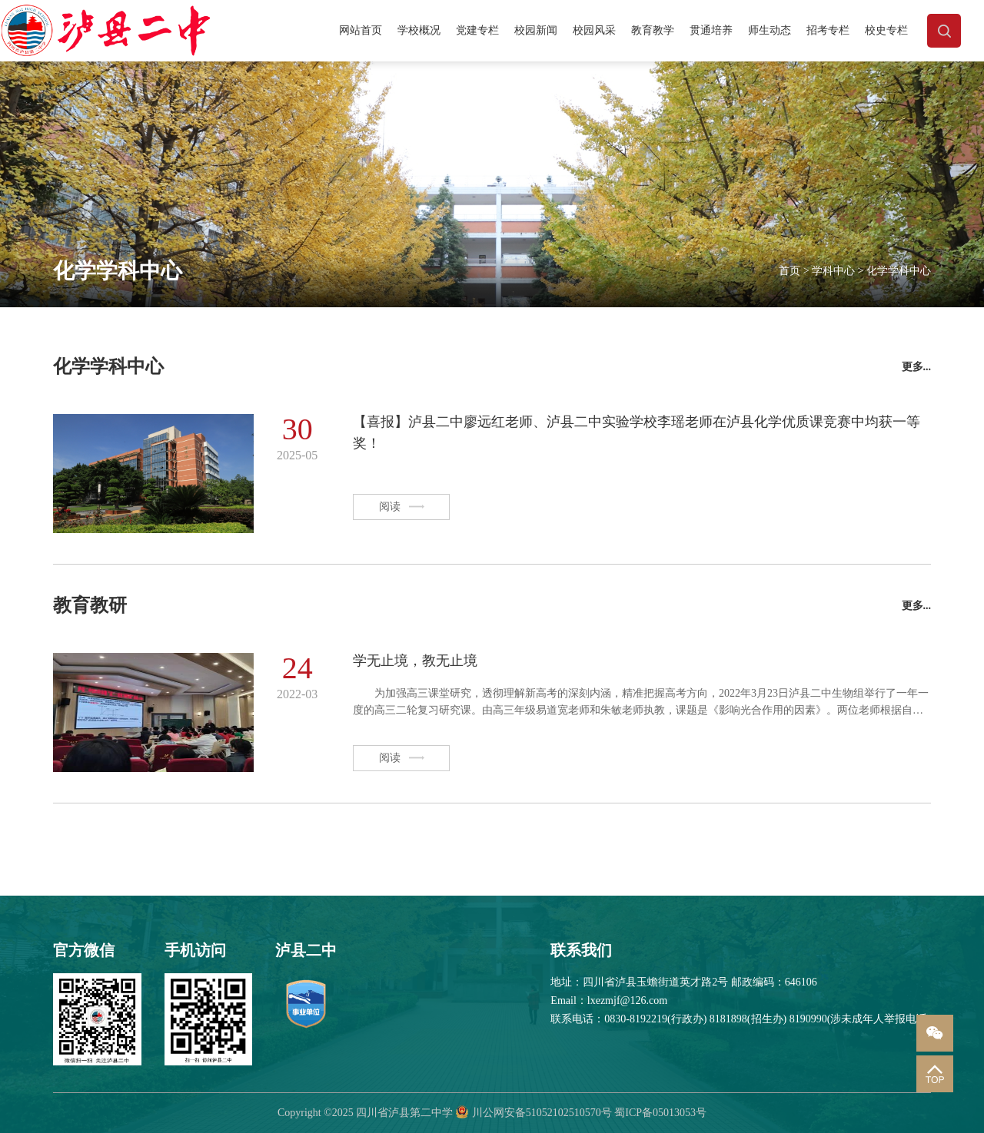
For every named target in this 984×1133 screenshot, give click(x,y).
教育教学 (652, 30)
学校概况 (418, 30)
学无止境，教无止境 (415, 660)
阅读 (401, 506)
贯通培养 (711, 30)
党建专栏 (477, 30)
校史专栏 (886, 30)
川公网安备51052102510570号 (542, 1112)
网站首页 (360, 30)
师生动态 (769, 30)
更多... (917, 367)
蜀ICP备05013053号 (660, 1112)
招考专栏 (827, 30)
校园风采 (594, 30)
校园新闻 (535, 30)
